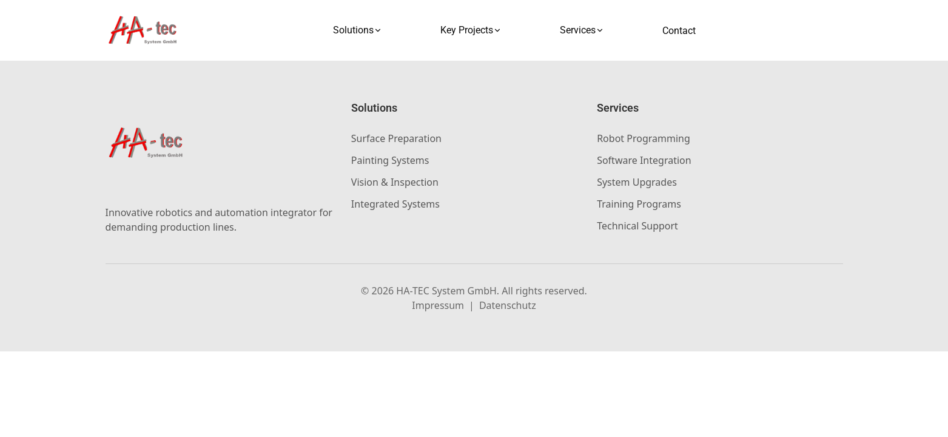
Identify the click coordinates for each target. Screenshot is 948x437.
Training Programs (639, 204)
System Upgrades (637, 182)
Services (582, 30)
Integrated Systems (395, 204)
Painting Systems (390, 160)
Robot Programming (643, 138)
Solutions (357, 30)
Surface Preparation (396, 138)
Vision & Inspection (395, 182)
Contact (679, 30)
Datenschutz (507, 305)
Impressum (438, 305)
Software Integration (644, 160)
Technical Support (637, 225)
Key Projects (471, 30)
